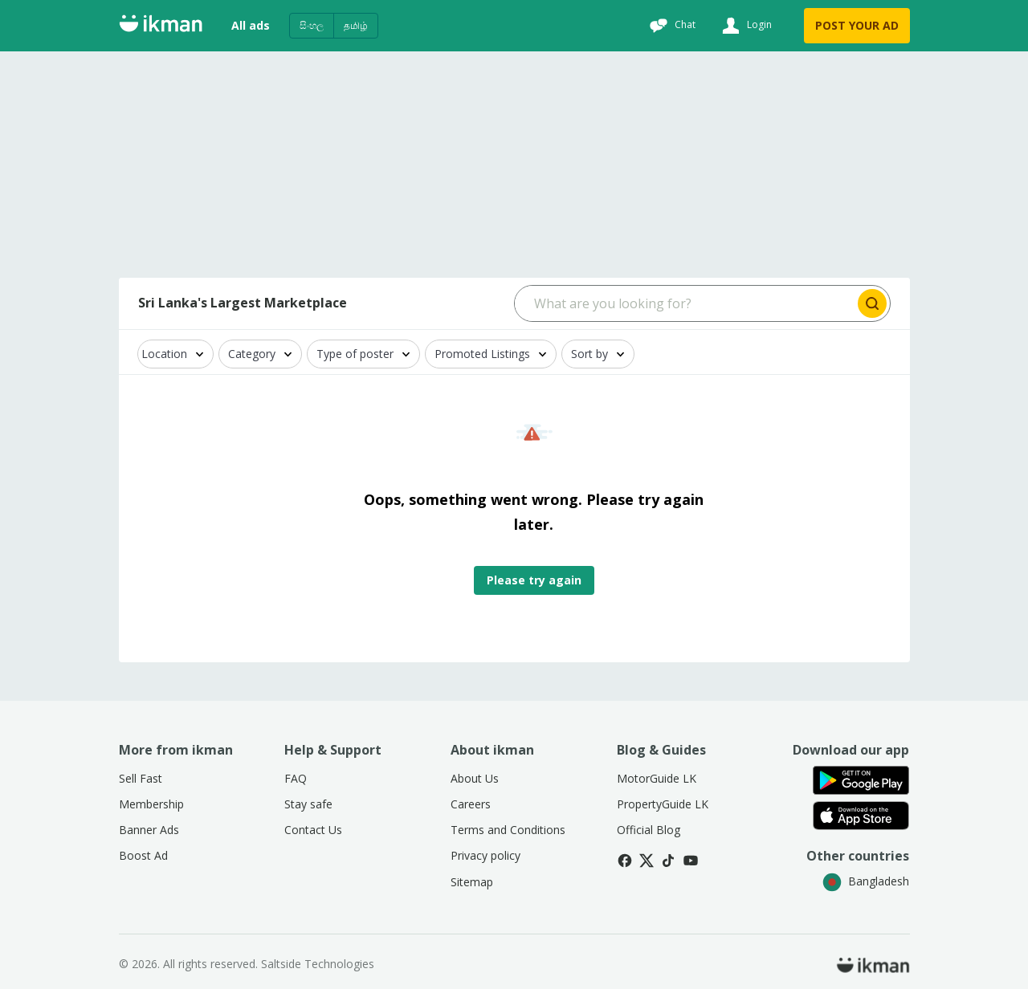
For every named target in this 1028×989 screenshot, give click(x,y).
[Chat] (671, 26)
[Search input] (685, 303)
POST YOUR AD (857, 25)
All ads (250, 25)
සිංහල (312, 25)
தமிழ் (356, 25)
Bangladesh (865, 881)
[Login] (745, 26)
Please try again (534, 580)
